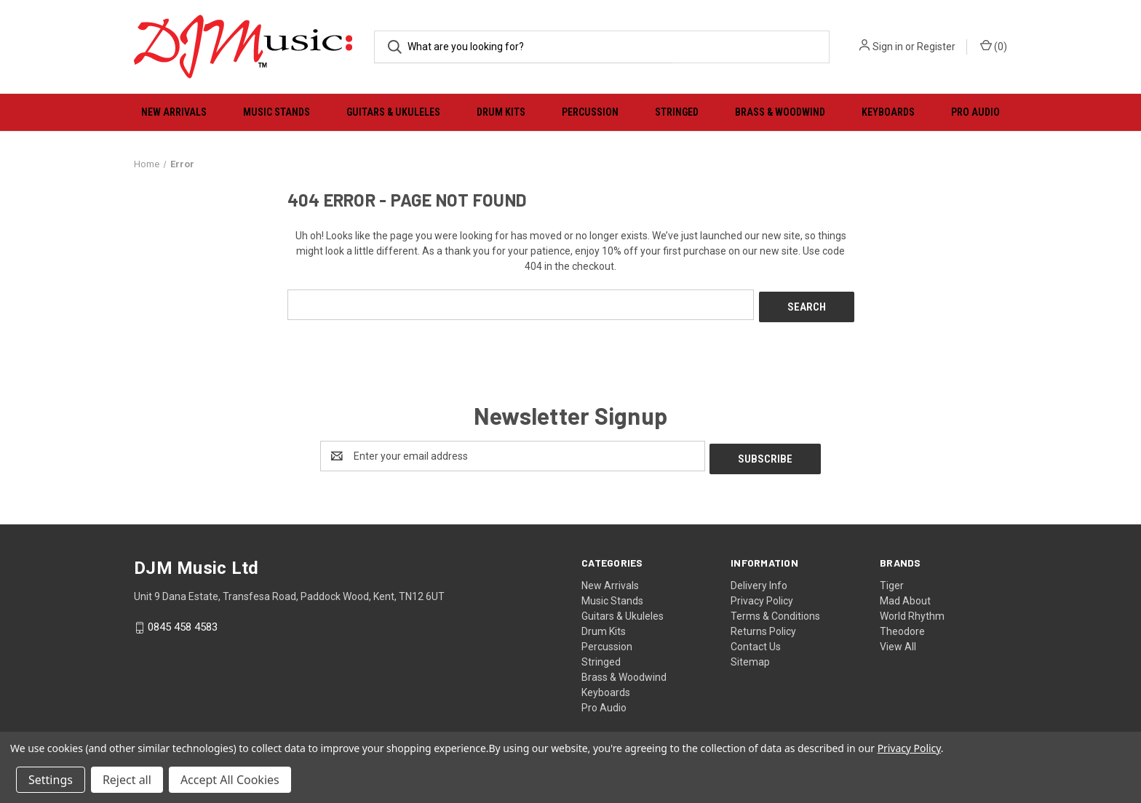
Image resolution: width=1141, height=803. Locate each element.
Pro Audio (975, 112)
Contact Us (756, 641)
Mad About (905, 595)
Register (936, 46)
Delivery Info (759, 580)
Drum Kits (501, 112)
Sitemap (750, 656)
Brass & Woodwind (780, 112)
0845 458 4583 (183, 621)
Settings (50, 780)
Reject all (127, 780)
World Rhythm (912, 610)
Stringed (677, 112)
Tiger (892, 580)
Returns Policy (763, 625)
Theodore (902, 625)
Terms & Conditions (775, 610)
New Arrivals (174, 112)
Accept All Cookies (229, 780)
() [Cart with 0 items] (993, 45)
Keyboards (888, 112)
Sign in (887, 46)
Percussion (590, 112)
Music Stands (276, 112)
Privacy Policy (762, 595)
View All (898, 641)
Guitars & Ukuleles (393, 112)
